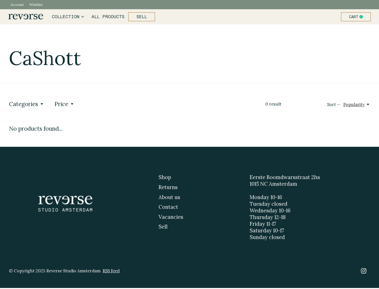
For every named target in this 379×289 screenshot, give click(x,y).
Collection (68, 17)
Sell (140, 17)
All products (107, 17)
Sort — (334, 105)
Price (64, 104)
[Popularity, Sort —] (356, 105)
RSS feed (111, 271)
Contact (168, 208)
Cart (356, 17)
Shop (165, 178)
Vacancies (171, 217)
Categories (26, 104)
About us (169, 198)
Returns (168, 188)
